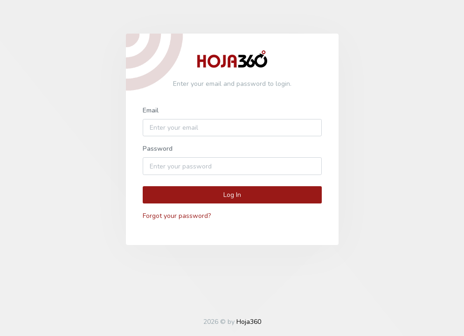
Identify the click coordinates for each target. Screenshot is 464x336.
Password (158, 148)
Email (151, 110)
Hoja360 (248, 321)
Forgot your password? (177, 215)
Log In (232, 194)
